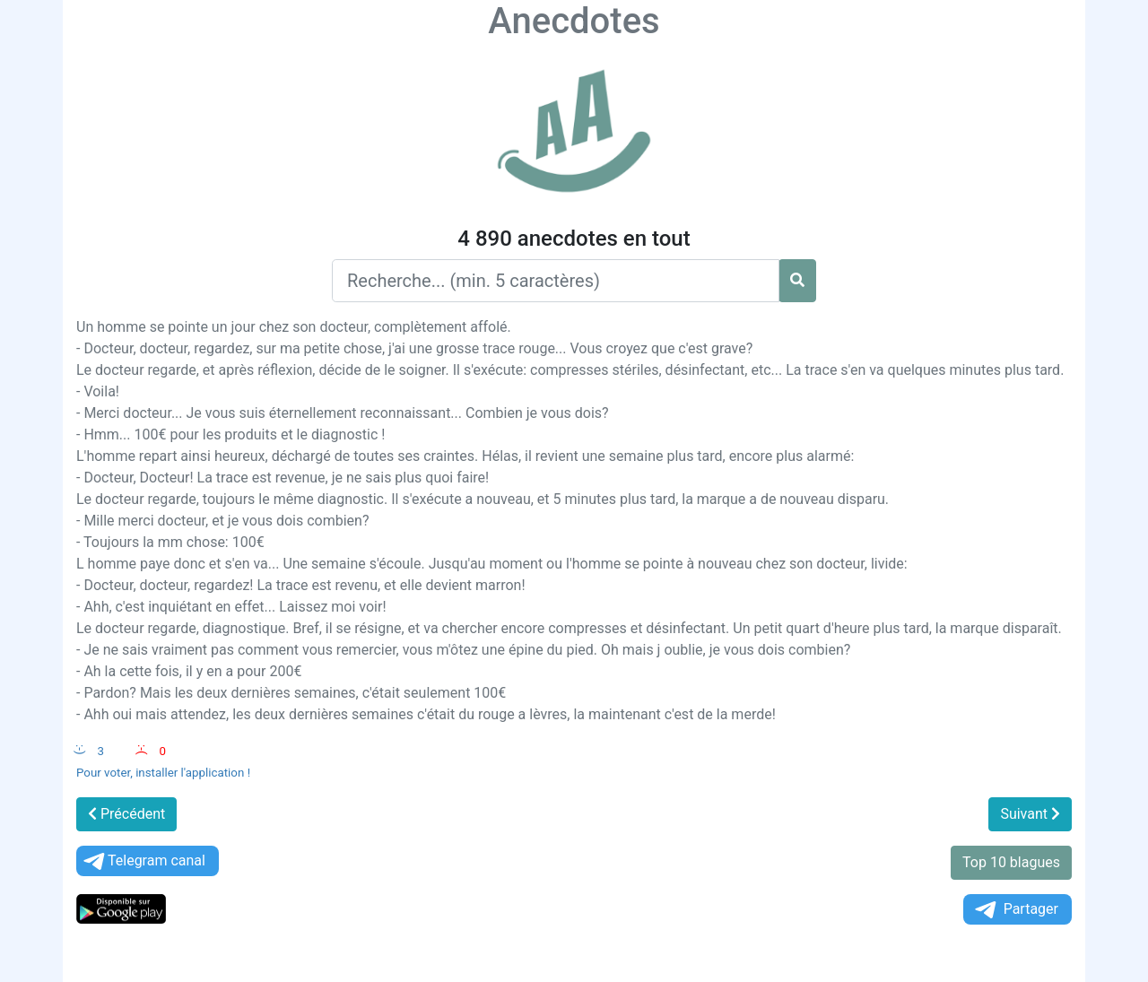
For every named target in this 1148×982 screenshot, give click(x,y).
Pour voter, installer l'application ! (163, 772)
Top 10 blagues (1011, 862)
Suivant (1030, 813)
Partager (1015, 909)
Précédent (126, 813)
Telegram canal (143, 861)
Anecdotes (573, 21)
